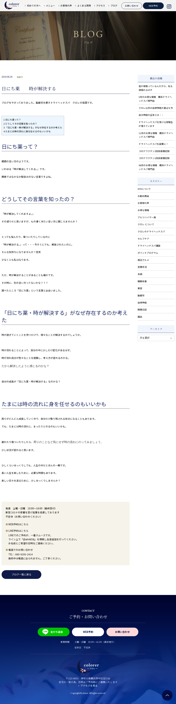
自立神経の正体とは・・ (151, 115)
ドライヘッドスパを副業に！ (153, 144)
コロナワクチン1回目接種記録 (154, 158)
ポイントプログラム (148, 252)
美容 (140, 288)
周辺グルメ (143, 260)
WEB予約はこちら (18, 524)
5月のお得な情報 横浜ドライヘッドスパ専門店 (155, 98)
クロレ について (146, 224)
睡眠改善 (142, 281)
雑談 (140, 316)
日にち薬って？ (12, 119)
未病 (140, 274)
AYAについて (144, 188)
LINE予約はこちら (18, 530)
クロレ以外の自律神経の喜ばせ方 (156, 108)
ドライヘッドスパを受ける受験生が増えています (156, 124)
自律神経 (142, 302)
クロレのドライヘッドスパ (151, 231)
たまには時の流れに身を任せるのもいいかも (27, 131)
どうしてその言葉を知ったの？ (20, 123)
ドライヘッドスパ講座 (149, 245)
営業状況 (142, 267)
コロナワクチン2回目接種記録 (154, 151)
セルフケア (143, 238)
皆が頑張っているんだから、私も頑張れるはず (156, 88)
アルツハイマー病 (147, 217)
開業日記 (142, 309)
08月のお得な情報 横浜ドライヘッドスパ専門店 (156, 167)
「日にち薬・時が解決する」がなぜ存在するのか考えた (33, 127)
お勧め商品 (143, 196)
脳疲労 (20, 76)
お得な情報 (143, 210)
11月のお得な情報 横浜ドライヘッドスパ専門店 (156, 135)
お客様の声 (143, 203)
